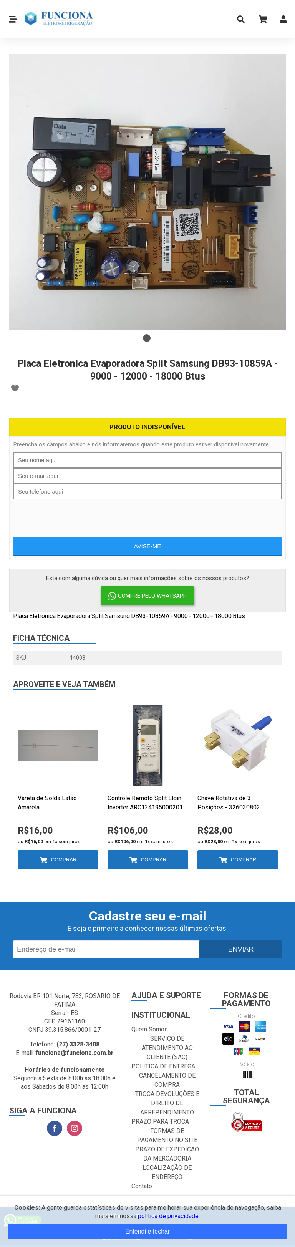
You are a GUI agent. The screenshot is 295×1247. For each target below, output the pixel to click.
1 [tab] (147, 338)
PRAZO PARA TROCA (160, 1121)
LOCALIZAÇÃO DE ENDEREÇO (167, 1172)
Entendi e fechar (147, 1231)
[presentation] (147, 514)
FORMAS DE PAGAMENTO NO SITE (167, 1135)
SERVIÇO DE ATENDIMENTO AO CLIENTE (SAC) (167, 1048)
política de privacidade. (169, 1216)
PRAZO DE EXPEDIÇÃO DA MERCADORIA (167, 1154)
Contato (141, 1186)
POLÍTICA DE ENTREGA (163, 1066)
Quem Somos (149, 1029)
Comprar (63, 859)
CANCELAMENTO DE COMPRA (167, 1080)
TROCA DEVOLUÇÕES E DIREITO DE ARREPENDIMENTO (167, 1103)
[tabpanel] (147, 192)
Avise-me (147, 546)
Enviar (241, 949)
